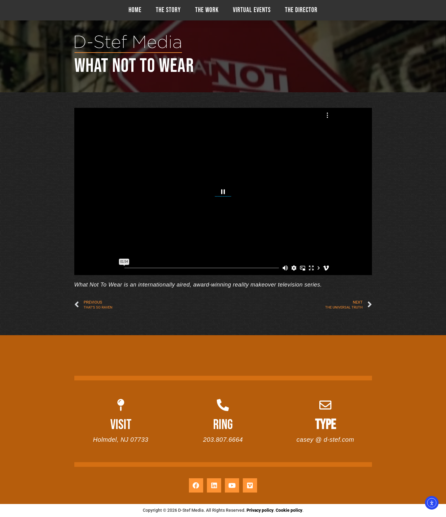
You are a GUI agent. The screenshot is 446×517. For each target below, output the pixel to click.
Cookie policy (289, 510)
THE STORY (168, 10)
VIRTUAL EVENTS (252, 10)
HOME (135, 10)
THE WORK (207, 10)
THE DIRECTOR (301, 10)
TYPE (325, 424)
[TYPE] (325, 405)
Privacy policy (260, 510)
